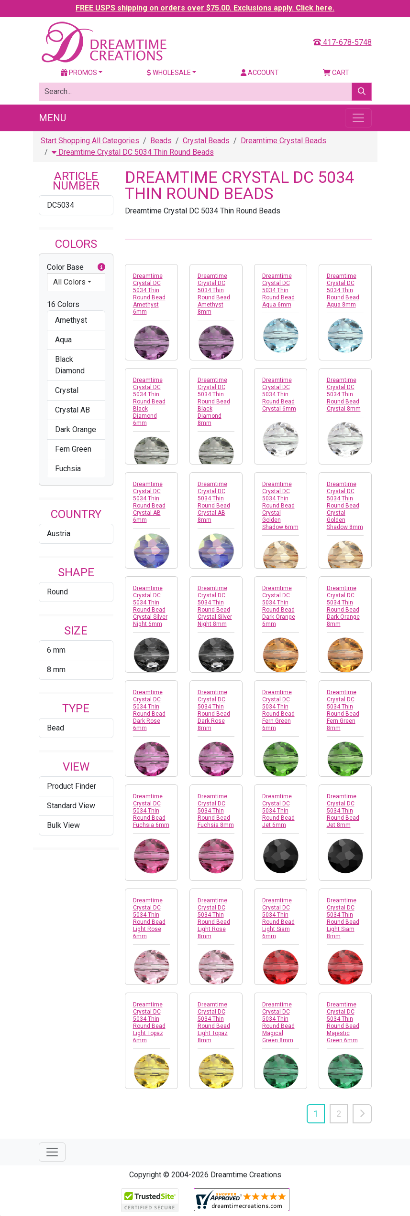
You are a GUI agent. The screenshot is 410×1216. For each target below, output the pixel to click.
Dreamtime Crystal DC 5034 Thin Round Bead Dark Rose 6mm (149, 710)
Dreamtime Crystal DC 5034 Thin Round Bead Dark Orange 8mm (343, 606)
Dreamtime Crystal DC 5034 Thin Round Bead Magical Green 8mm (278, 1022)
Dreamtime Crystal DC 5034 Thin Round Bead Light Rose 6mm (149, 918)
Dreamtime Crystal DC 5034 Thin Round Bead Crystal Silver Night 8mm (215, 606)
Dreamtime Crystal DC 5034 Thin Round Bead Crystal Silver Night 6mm (150, 606)
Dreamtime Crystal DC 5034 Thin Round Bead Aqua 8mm (343, 290)
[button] (101, 267)
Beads (161, 140)
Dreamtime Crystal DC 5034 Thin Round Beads (133, 152)
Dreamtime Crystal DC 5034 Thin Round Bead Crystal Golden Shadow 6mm (280, 505)
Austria (58, 533)
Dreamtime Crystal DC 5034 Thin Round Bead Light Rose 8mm (214, 918)
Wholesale (169, 72)
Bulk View (63, 825)
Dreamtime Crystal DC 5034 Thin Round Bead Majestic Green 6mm (343, 1022)
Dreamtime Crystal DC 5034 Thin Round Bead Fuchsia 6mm (151, 810)
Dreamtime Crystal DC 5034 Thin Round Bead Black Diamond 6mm (149, 401)
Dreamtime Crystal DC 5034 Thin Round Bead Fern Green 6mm (278, 710)
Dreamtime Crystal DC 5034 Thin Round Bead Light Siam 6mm (278, 918)
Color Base (76, 267)
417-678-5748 (342, 42)
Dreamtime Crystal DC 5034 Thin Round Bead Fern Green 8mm (343, 710)
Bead (55, 727)
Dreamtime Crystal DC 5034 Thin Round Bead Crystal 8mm (344, 394)
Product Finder (71, 786)
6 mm (56, 650)
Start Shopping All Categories (90, 140)
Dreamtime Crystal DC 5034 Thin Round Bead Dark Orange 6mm (278, 606)
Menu (52, 118)
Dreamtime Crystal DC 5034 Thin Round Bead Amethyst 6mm (149, 294)
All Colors (69, 281)
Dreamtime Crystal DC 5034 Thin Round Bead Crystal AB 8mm (214, 502)
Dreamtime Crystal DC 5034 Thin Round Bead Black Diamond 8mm (214, 401)
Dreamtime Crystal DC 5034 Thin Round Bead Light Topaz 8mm (214, 1022)
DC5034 (60, 205)
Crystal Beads (206, 140)
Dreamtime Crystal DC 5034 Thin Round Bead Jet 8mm (343, 810)
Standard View (71, 805)
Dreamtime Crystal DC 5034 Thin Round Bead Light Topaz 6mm (149, 1022)
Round (57, 591)
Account (260, 72)
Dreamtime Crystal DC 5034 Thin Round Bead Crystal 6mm (279, 394)
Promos (79, 72)
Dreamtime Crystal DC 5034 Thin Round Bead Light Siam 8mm (343, 918)
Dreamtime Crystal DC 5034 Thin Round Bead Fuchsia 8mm (216, 810)
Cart (336, 72)
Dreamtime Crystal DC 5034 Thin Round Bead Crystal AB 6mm (149, 502)
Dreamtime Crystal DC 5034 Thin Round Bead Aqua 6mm (278, 290)
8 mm (56, 669)
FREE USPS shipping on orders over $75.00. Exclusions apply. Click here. (205, 7)
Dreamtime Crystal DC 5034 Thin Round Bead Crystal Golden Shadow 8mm (345, 505)
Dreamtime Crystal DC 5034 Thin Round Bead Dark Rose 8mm (214, 710)
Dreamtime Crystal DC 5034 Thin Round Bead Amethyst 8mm (214, 294)
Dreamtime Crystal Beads (283, 140)
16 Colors (63, 304)
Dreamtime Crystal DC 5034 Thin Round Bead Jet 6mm (278, 810)
